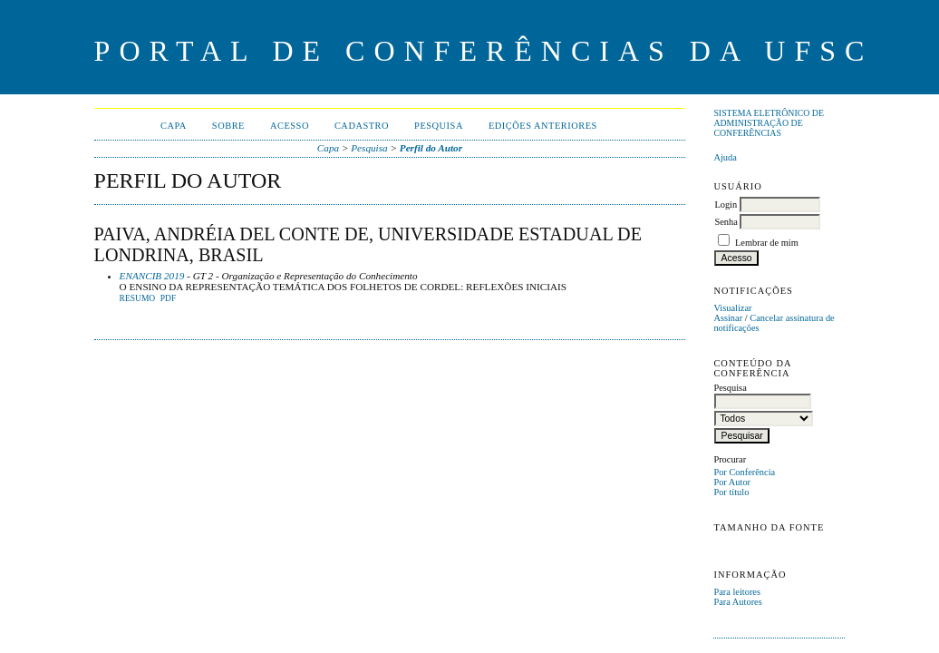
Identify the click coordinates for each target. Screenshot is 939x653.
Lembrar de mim (767, 243)
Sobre (228, 126)
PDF (168, 298)
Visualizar (732, 308)
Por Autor (731, 482)
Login (725, 205)
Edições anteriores (543, 126)
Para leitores (736, 592)
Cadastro (361, 126)
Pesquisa (438, 126)
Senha (725, 222)
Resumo (138, 298)
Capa (173, 126)
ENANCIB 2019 (152, 275)
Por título (731, 492)
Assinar (727, 318)
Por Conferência (744, 472)
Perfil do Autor (431, 147)
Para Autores (737, 602)
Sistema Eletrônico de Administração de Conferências (768, 123)
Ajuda (724, 157)
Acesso (289, 126)
